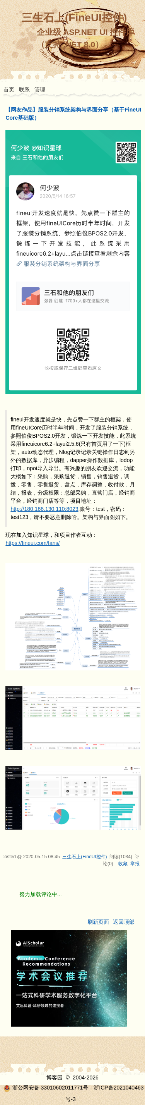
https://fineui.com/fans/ (32, 543)
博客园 (54, 1077)
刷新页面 (98, 922)
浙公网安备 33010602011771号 (46, 1087)
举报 (135, 863)
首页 (8, 89)
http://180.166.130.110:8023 (44, 509)
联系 (24, 89)
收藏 (123, 863)
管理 (39, 89)
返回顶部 (124, 922)
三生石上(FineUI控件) (74, 18)
